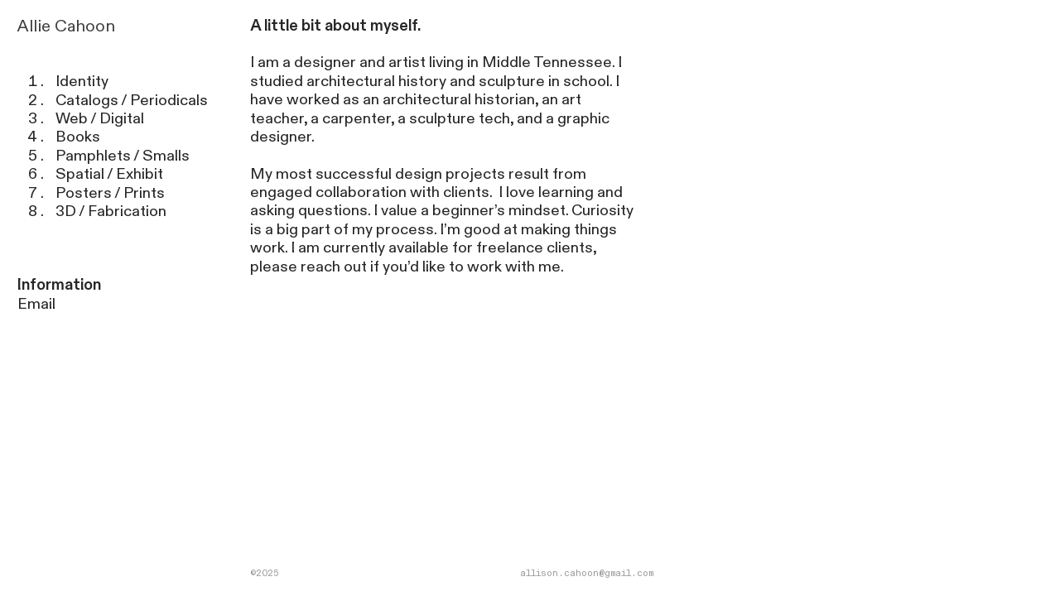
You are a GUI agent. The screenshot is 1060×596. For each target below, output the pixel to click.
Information (59, 285)
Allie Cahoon (66, 26)
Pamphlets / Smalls (122, 156)
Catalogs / (91, 100)
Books (77, 137)
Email (36, 304)
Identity (81, 81)
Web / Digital (99, 118)
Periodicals (169, 100)
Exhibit (139, 174)
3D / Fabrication (112, 211)
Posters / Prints (110, 193)
